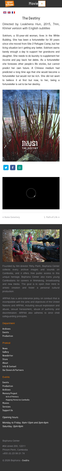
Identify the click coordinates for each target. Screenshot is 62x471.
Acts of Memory (12, 397)
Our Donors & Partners (12, 370)
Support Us (7, 410)
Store (5, 359)
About (5, 363)
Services (6, 407)
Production (7, 336)
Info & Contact (9, 367)
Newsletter (7, 356)
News (4, 349)
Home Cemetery (12, 217)
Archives (6, 329)
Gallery (5, 352)
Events (5, 332)
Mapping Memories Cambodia (17, 400)
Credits (25, 461)
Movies (34, 4)
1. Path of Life (51, 217)
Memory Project (9, 393)
